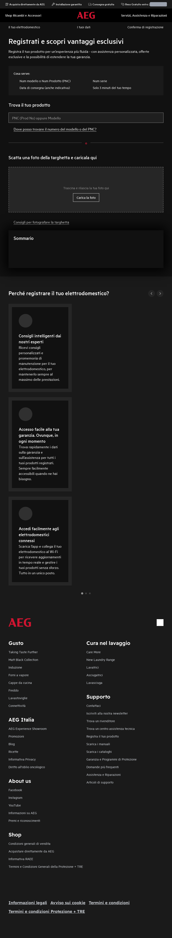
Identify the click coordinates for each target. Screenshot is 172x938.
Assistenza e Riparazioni (103, 774)
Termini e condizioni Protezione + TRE (47, 911)
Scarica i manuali (98, 744)
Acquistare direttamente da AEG (31, 851)
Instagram (15, 797)
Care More (93, 652)
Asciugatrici (94, 675)
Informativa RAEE (21, 859)
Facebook (15, 790)
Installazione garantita (67, 4)
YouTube (15, 805)
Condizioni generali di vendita (29, 843)
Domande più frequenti (102, 767)
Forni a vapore (19, 675)
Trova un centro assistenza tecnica (110, 728)
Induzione (15, 667)
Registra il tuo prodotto (102, 736)
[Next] (160, 293)
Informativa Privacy (22, 759)
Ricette (13, 751)
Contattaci (93, 705)
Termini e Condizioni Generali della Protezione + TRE (46, 866)
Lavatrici (92, 667)
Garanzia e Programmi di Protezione (111, 759)
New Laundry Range (100, 659)
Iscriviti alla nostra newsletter (107, 713)
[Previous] (151, 293)
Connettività (17, 705)
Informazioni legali (28, 902)
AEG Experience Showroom (28, 728)
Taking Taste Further (23, 652)
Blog (12, 744)
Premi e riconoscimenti (24, 820)
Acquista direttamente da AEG (25, 4)
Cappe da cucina (20, 682)
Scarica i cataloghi (99, 751)
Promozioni (16, 736)
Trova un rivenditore (100, 721)
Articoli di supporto (99, 782)
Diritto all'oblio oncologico (27, 767)
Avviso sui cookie (67, 902)
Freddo (14, 690)
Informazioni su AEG (23, 813)
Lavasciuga (94, 682)
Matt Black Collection (23, 659)
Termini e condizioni (109, 902)
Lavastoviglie (18, 698)
